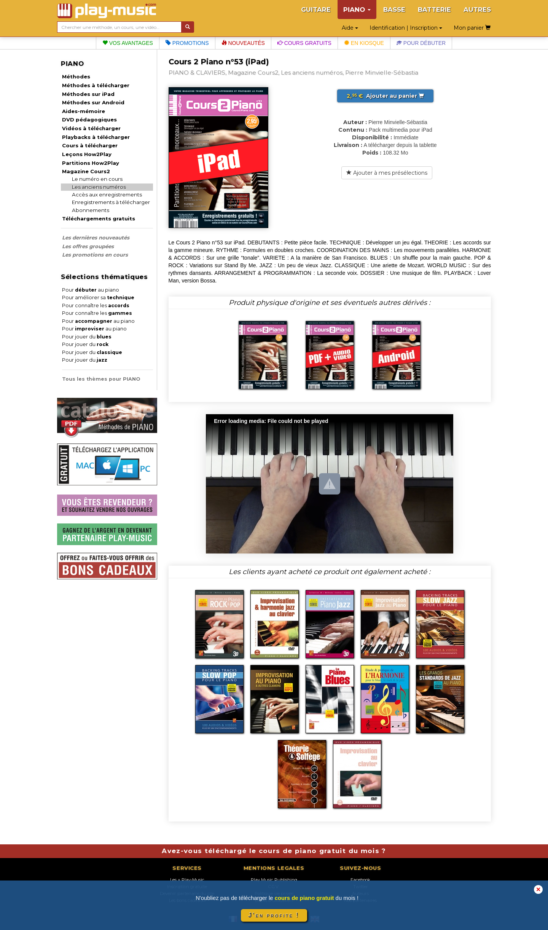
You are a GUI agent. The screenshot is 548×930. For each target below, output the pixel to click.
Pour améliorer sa (98, 297)
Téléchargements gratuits (98, 218)
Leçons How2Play (87, 154)
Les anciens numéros (99, 187)
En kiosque (364, 43)
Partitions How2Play (90, 163)
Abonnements (90, 210)
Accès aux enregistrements (107, 194)
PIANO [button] (357, 9)
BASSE (394, 9)
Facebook (360, 879)
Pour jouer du (87, 337)
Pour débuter (421, 43)
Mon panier (472, 27)
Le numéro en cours (97, 179)
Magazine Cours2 (86, 171)
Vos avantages (127, 43)
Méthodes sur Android (93, 102)
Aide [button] (350, 27)
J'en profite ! (274, 915)
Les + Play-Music (187, 879)
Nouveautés (243, 43)
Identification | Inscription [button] (406, 27)
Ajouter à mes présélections (386, 172)
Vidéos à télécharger (91, 128)
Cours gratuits (304, 43)
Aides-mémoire (83, 111)
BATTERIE (434, 9)
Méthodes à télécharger (95, 85)
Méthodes (76, 76)
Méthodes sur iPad (88, 94)
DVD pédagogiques (89, 119)
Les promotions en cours (95, 255)
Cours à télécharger (90, 145)
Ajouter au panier (385, 96)
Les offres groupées (88, 246)
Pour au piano (90, 290)
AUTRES (477, 9)
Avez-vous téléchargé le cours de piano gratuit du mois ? (274, 851)
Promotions (187, 43)
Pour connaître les (95, 305)
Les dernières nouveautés (95, 237)
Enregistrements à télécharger (111, 202)
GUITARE (316, 9)
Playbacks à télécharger (96, 137)
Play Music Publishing (274, 879)
